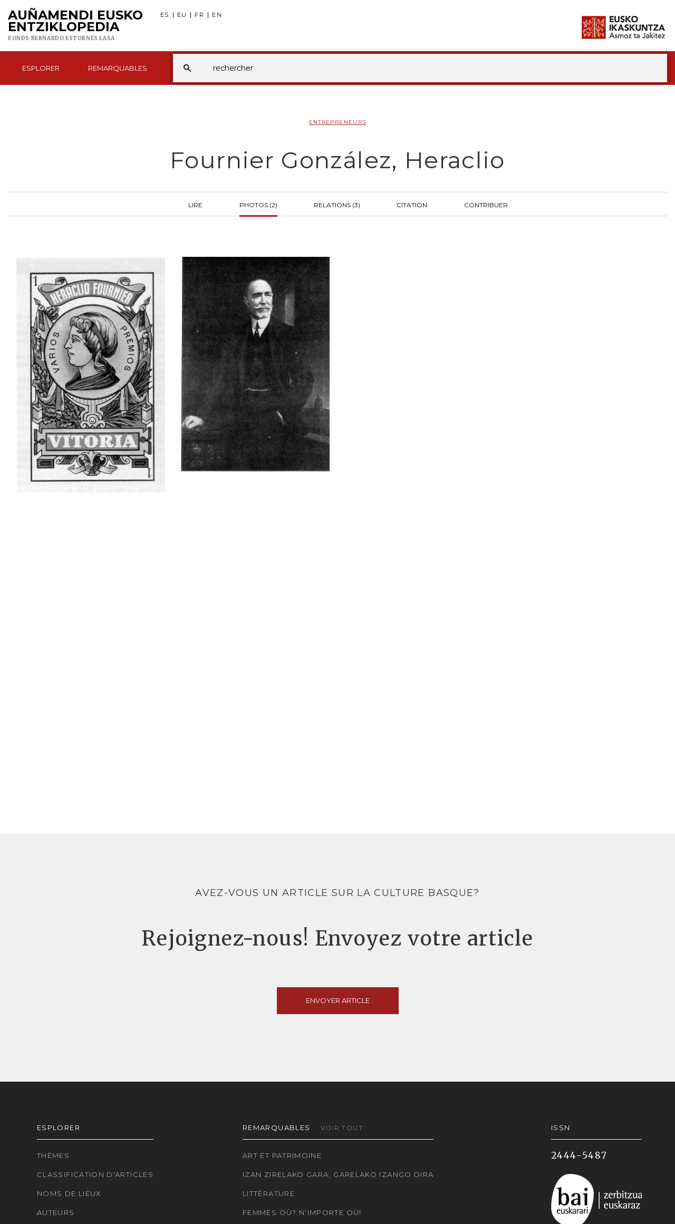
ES (164, 15)
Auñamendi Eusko (75, 25)
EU (182, 15)
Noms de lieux (69, 1193)
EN (217, 15)
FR (199, 15)
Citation (412, 204)
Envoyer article (338, 1000)
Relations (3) (337, 204)
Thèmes (53, 1155)
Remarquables (117, 68)
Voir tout (342, 1128)
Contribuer (486, 204)
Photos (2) (258, 204)
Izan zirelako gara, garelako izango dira (338, 1174)
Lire (195, 204)
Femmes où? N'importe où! (302, 1212)
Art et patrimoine (282, 1155)
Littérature (269, 1193)
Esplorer (41, 68)
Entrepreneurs (338, 122)
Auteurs (56, 1212)
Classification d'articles (95, 1174)
